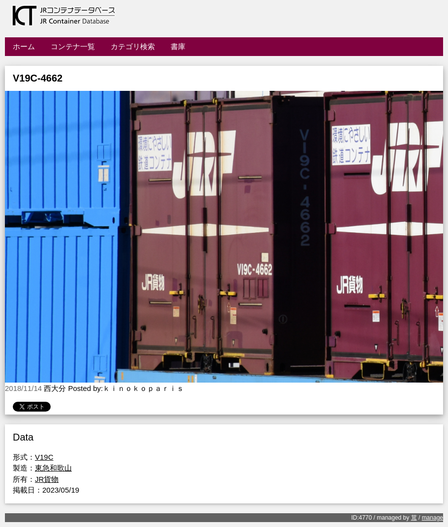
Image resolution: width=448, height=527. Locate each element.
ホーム (24, 46)
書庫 (178, 46)
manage (432, 517)
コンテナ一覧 (73, 46)
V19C (44, 457)
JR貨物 (47, 479)
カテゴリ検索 (133, 46)
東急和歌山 (53, 468)
